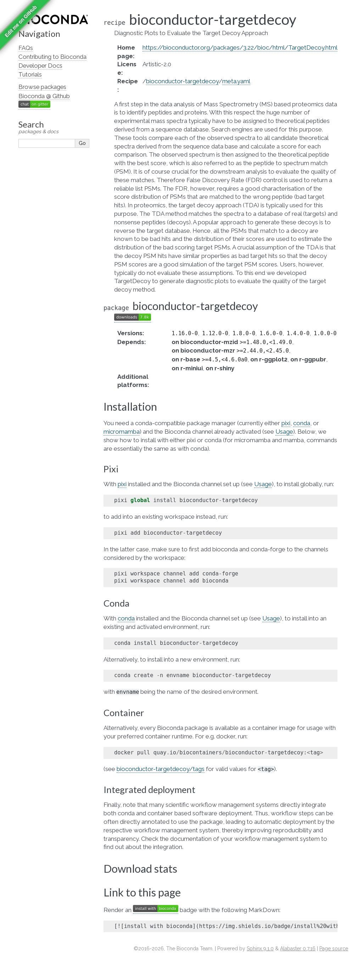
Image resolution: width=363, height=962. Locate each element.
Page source (333, 948)
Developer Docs (40, 65)
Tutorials (30, 74)
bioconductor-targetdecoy (182, 81)
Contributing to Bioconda (52, 56)
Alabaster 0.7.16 (297, 948)
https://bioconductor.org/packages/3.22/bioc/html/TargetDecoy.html (240, 47)
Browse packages (42, 86)
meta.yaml (236, 81)
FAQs (25, 47)
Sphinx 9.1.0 (260, 948)
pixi (285, 423)
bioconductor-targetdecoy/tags (161, 768)
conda (301, 423)
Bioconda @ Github (44, 96)
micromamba (122, 431)
